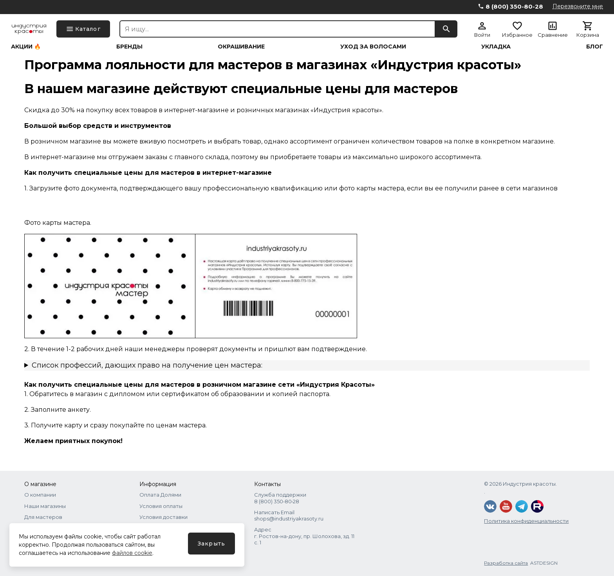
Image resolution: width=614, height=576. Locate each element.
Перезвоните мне (578, 6)
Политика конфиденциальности (526, 521)
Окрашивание (241, 46)
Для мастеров (43, 517)
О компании (40, 495)
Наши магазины (45, 506)
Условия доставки (163, 517)
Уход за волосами (373, 46)
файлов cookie (132, 552)
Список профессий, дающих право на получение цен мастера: (147, 365)
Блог (594, 46)
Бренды (129, 46)
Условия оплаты (160, 506)
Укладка (496, 46)
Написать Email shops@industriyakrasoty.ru (288, 515)
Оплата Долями (160, 495)
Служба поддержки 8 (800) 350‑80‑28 (280, 498)
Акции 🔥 (26, 46)
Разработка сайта (506, 563)
